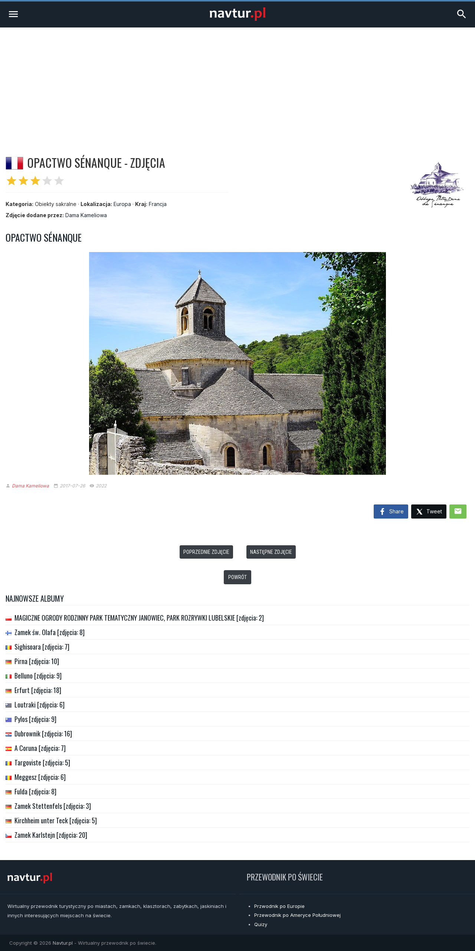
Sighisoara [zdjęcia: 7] (41, 646)
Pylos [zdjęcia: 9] (35, 719)
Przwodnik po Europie (279, 906)
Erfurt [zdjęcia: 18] (37, 690)
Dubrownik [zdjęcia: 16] (43, 733)
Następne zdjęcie (271, 552)
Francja (158, 204)
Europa (122, 204)
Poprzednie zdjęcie (206, 552)
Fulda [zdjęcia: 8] (35, 791)
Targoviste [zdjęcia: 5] (42, 762)
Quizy (260, 924)
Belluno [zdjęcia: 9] (38, 675)
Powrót (237, 577)
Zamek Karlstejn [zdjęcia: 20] (50, 835)
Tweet (429, 512)
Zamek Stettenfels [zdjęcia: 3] (52, 806)
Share (391, 512)
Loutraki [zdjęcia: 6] (39, 704)
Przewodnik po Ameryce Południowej (297, 915)
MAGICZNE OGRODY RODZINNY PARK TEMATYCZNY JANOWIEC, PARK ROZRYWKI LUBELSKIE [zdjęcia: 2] (139, 617)
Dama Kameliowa (86, 215)
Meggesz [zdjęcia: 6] (40, 777)
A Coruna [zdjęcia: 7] (40, 748)
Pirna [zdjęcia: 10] (36, 661)
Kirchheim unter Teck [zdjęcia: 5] (55, 820)
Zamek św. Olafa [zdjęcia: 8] (49, 632)
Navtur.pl (63, 943)
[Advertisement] (237, 83)
